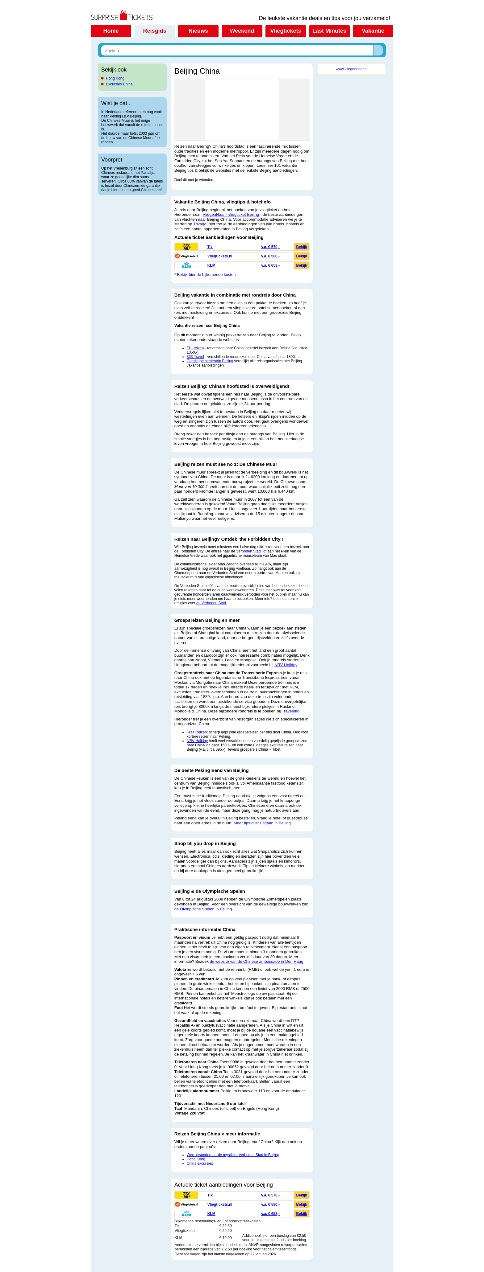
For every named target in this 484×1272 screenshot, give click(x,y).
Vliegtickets (285, 31)
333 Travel (195, 357)
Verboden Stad (248, 551)
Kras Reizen (197, 732)
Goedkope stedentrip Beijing (210, 361)
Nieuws (198, 31)
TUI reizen (195, 348)
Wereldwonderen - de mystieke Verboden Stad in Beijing (233, 1155)
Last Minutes (329, 31)
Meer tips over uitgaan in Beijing (262, 823)
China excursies (200, 1163)
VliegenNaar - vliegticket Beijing (230, 214)
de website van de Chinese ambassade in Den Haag (256, 961)
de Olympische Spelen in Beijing (203, 909)
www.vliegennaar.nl (352, 69)
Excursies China (119, 84)
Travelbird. (291, 711)
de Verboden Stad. (211, 603)
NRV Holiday (285, 665)
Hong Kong (115, 78)
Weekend (242, 31)
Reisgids (154, 31)
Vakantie (373, 31)
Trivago (200, 224)
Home (111, 31)
